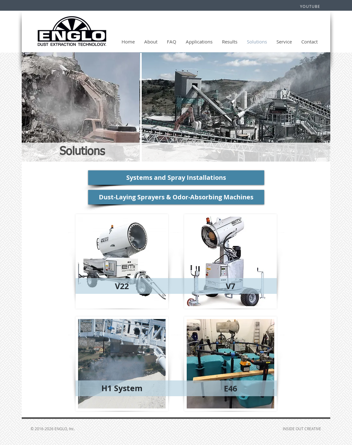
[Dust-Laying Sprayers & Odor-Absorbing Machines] (176, 197)
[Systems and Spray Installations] (176, 177)
